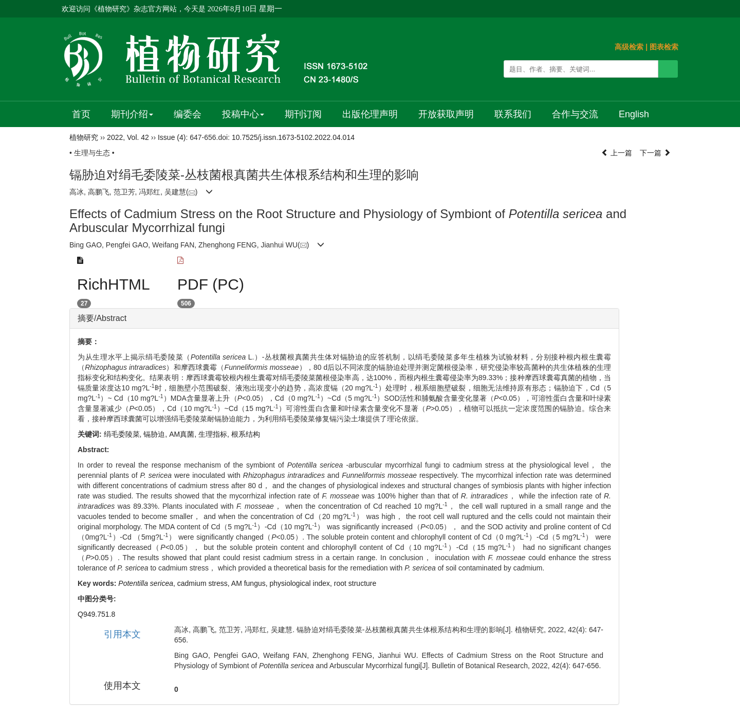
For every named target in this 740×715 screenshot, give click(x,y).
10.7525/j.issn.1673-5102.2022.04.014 (293, 137)
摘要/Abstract (102, 318)
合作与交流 (575, 114)
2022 (115, 137)
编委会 (187, 114)
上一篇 (616, 153)
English (634, 114)
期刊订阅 (303, 114)
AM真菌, (183, 434)
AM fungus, (250, 583)
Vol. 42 (138, 137)
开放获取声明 (446, 114)
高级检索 (629, 47)
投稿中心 (243, 114)
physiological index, (302, 583)
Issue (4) (172, 137)
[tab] (344, 318)
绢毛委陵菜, (124, 434)
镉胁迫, (156, 434)
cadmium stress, (204, 583)
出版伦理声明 (370, 114)
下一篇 (655, 153)
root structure (355, 583)
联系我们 (512, 114)
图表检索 (664, 47)
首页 (81, 114)
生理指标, (214, 434)
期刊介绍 (132, 114)
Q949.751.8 (96, 614)
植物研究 (83, 137)
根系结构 (245, 434)
